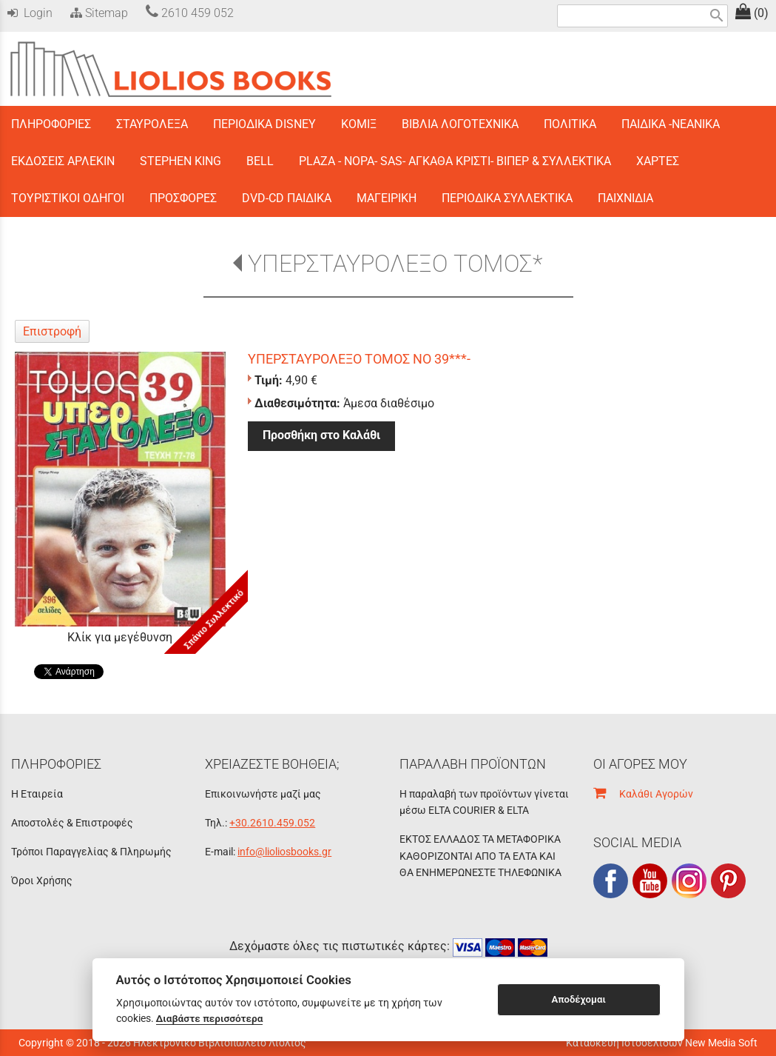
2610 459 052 (190, 13)
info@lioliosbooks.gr (284, 852)
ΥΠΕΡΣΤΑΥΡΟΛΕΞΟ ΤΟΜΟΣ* (395, 264)
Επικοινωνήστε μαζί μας (263, 794)
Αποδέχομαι (578, 999)
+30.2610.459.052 (272, 823)
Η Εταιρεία (37, 794)
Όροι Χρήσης (41, 880)
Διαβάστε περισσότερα (209, 1018)
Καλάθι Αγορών (643, 794)
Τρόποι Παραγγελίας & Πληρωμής (91, 852)
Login (30, 13)
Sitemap (97, 13)
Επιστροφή (52, 331)
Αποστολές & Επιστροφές (72, 823)
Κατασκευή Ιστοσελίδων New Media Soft (662, 1043)
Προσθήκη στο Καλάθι (321, 435)
